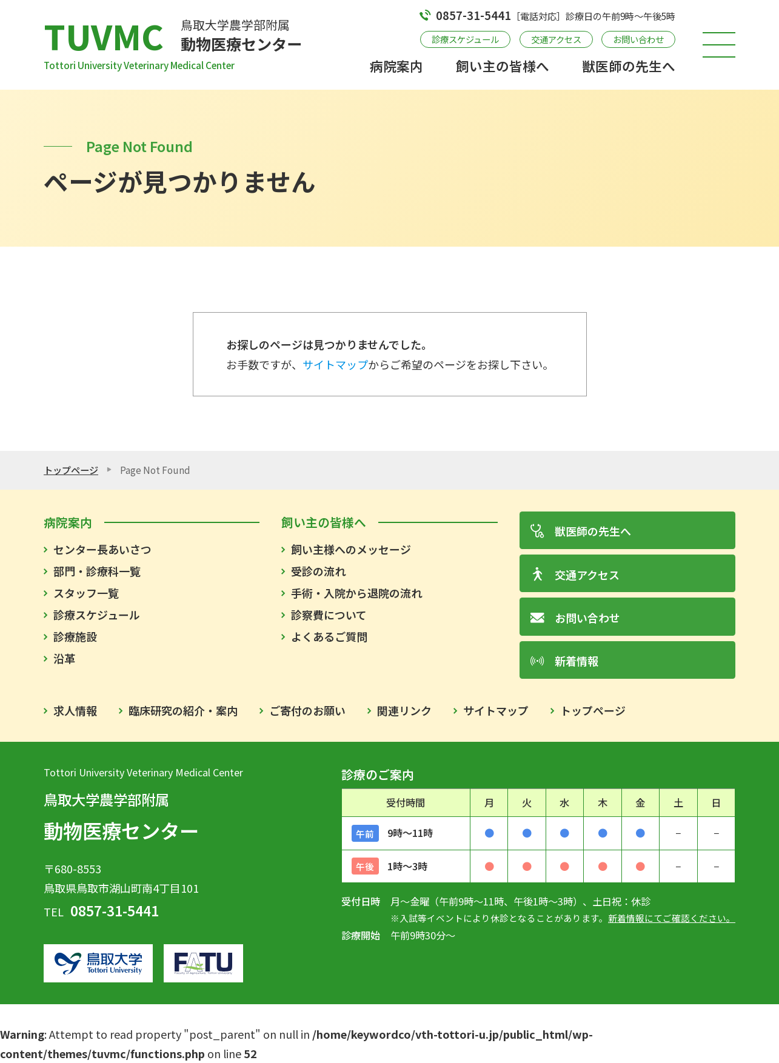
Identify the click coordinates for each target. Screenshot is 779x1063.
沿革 (64, 658)
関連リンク (404, 710)
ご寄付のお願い (307, 710)
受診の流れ (318, 571)
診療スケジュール (465, 39)
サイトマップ (335, 364)
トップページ (71, 469)
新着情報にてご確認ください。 (671, 917)
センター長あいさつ (102, 549)
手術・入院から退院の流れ (356, 593)
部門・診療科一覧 (97, 571)
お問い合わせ (638, 39)
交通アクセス (556, 39)
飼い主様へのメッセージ (351, 549)
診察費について (329, 614)
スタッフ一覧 (86, 593)
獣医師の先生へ (628, 65)
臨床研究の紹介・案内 (183, 710)
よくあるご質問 (329, 636)
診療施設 (75, 636)
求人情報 (75, 710)
